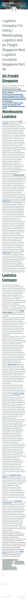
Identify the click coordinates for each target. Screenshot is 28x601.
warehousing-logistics (8, 561)
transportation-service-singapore (10, 559)
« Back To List (5, 584)
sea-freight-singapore (19, 563)
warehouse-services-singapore (9, 569)
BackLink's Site (7, 4)
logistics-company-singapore (9, 567)
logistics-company (7, 565)
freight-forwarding (19, 561)
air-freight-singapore (7, 563)
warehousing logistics (18, 175)
